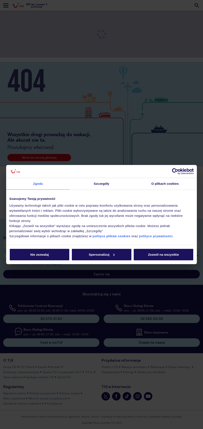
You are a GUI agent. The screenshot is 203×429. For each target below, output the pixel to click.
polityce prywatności (155, 236)
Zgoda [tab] (38, 183)
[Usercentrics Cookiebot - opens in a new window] (175, 171)
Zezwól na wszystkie (163, 254)
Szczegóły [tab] (101, 183)
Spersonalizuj (102, 254)
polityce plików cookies (112, 236)
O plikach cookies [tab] (165, 183)
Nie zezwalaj (39, 254)
